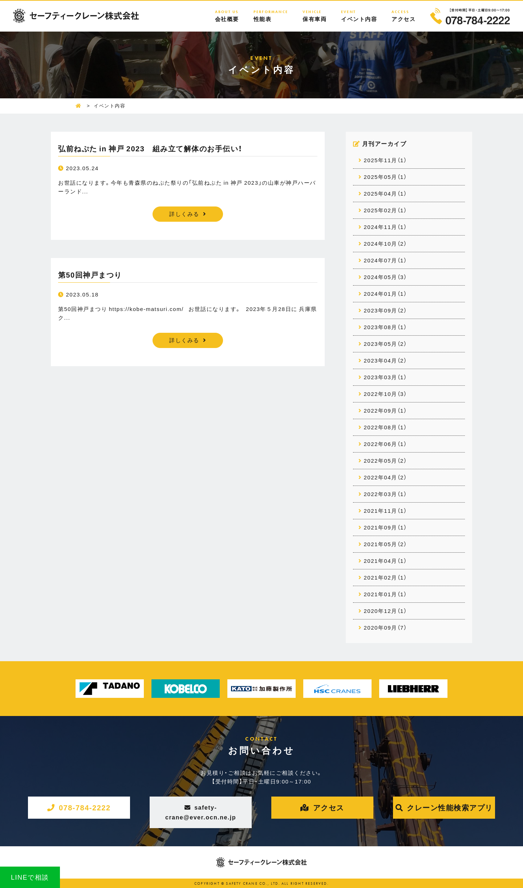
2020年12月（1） (385, 611)
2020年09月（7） (385, 627)
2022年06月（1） (385, 444)
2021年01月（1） (385, 594)
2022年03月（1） (385, 494)
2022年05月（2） (385, 461)
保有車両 (315, 16)
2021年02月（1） (385, 577)
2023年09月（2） (385, 310)
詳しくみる (184, 214)
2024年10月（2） (385, 243)
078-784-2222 (85, 807)
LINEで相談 (30, 877)
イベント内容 (359, 16)
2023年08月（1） (385, 327)
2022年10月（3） (385, 394)
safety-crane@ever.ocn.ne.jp (200, 812)
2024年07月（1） (385, 260)
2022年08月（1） (385, 427)
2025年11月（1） (385, 160)
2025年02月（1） (385, 210)
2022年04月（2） (385, 477)
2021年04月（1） (385, 561)
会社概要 (227, 16)
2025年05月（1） (385, 177)
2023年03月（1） (385, 377)
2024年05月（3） (385, 277)
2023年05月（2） (385, 344)
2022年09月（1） (385, 410)
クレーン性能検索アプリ (450, 807)
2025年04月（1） (385, 193)
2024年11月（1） (385, 227)
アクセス (403, 16)
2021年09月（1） (385, 527)
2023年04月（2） (385, 360)
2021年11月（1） (385, 511)
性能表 (271, 16)
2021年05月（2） (385, 544)
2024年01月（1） (385, 294)
